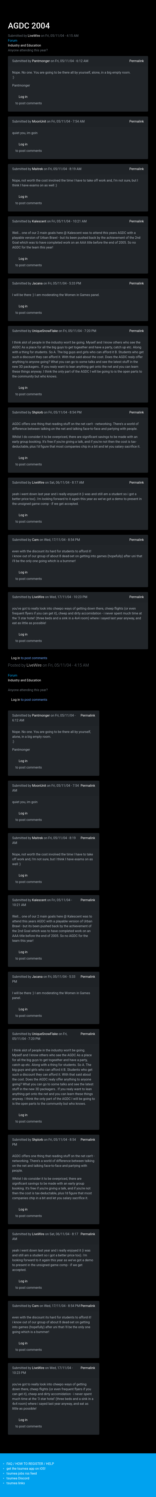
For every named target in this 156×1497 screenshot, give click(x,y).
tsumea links (15, 1483)
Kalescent (39, 221)
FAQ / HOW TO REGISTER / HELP (30, 1464)
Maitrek (37, 169)
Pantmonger (41, 61)
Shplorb (37, 412)
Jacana (37, 283)
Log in (23, 97)
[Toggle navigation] (10, 6)
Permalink (136, 61)
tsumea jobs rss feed (21, 1473)
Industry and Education (24, 45)
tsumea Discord (17, 1478)
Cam (35, 540)
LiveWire (34, 36)
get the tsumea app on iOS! (26, 1469)
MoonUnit (39, 121)
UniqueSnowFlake (45, 331)
